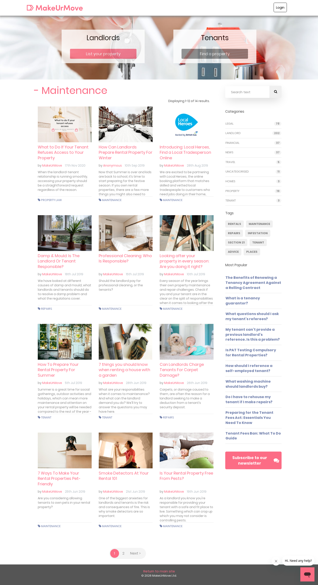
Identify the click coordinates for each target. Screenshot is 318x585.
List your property (103, 54)
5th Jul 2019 (73, 383)
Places (251, 252)
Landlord (233, 134)
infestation (258, 234)
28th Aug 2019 (197, 165)
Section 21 (236, 243)
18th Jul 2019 (74, 274)
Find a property (215, 54)
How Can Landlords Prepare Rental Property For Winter (125, 152)
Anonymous (112, 165)
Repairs (46, 309)
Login (280, 7)
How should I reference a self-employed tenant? (249, 369)
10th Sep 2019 (135, 165)
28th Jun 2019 (136, 383)
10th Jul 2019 (196, 274)
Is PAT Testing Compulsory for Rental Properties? (250, 353)
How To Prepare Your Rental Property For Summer (58, 370)
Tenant (46, 417)
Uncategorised (237, 172)
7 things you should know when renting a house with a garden (124, 370)
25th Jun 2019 (75, 491)
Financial (232, 143)
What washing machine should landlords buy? (248, 384)
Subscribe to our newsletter (255, 461)
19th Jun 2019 (196, 491)
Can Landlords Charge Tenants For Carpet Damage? (182, 370)
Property (232, 192)
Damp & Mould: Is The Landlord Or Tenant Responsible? (59, 261)
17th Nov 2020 (75, 165)
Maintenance (111, 200)
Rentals (234, 224)
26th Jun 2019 (197, 383)
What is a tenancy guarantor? (242, 301)
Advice (233, 252)
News (229, 153)
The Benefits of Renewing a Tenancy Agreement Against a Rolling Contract (253, 283)
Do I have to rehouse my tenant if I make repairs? (249, 400)
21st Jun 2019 (135, 491)
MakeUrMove (52, 165)
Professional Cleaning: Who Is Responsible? (125, 258)
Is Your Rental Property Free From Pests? (186, 475)
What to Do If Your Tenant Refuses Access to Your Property (63, 152)
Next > (135, 553)
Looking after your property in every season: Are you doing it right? (184, 261)
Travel (230, 163)
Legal (229, 124)
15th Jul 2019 (135, 274)
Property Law (51, 200)
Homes (230, 182)
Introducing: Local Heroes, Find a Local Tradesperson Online (185, 152)
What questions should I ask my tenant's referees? (252, 317)
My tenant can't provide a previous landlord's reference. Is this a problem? (252, 335)
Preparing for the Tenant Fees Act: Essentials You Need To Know (249, 418)
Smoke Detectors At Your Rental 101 (124, 475)
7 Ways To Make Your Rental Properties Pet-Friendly (59, 478)
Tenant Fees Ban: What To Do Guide (253, 436)
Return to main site (159, 571)
